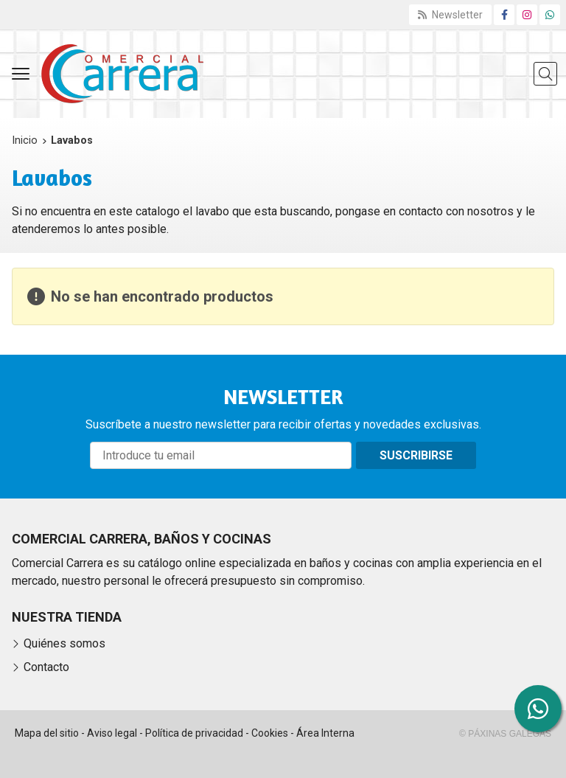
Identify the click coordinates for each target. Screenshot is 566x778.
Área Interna (325, 733)
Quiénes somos (64, 643)
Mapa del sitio (47, 733)
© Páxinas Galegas (505, 734)
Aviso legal (112, 733)
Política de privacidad (194, 733)
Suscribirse (416, 455)
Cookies (269, 733)
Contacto (46, 667)
